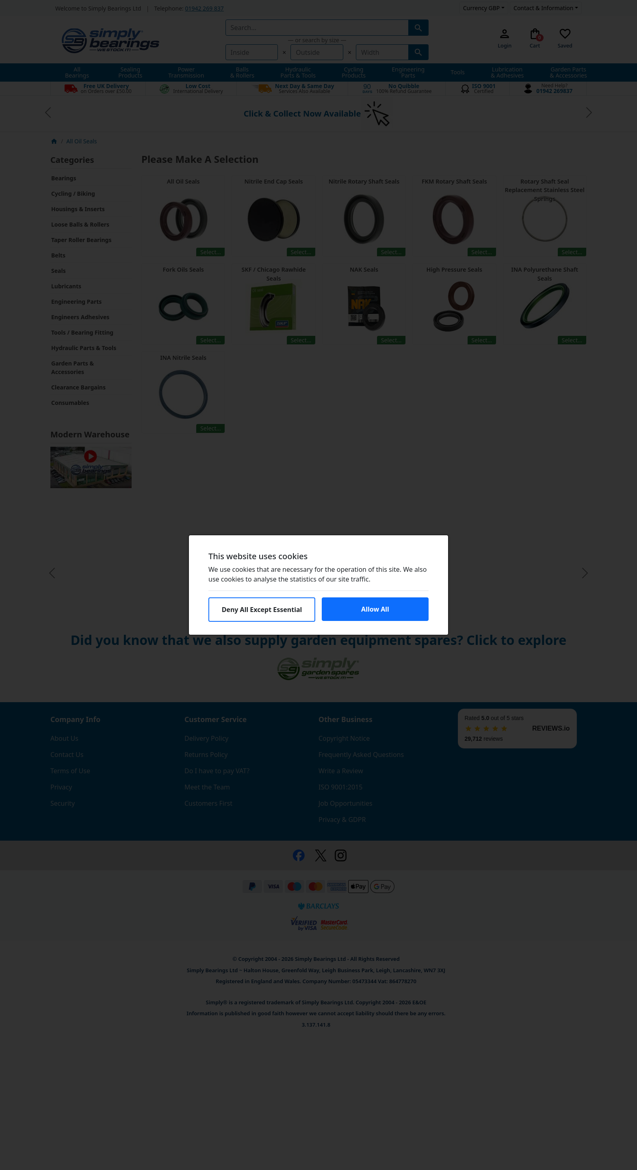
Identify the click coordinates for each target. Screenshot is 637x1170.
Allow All (375, 609)
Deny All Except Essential (262, 609)
